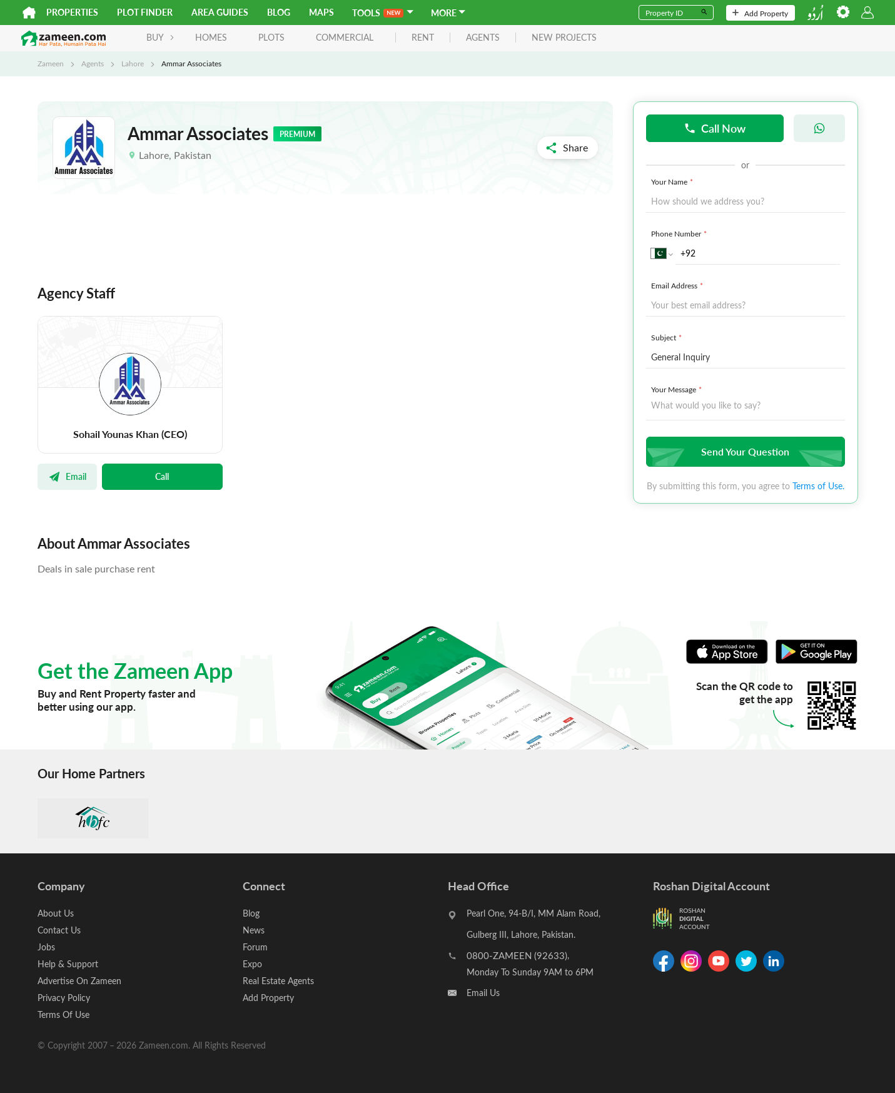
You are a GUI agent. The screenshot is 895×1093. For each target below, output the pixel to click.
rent (423, 38)
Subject (667, 337)
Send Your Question (744, 451)
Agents (92, 63)
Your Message (677, 389)
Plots (271, 37)
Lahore (132, 63)
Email (67, 476)
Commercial (344, 37)
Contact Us (59, 930)
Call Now (715, 128)
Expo (252, 964)
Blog (278, 12)
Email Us (483, 993)
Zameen (51, 63)
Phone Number (680, 233)
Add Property (760, 13)
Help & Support (68, 964)
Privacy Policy (64, 998)
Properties (72, 12)
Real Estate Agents (278, 981)
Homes (211, 37)
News (254, 930)
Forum (255, 947)
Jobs (46, 947)
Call (162, 476)
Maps (321, 12)
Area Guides (219, 12)
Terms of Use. (818, 486)
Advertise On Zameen (79, 981)
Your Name (673, 181)
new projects (564, 38)
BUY (160, 37)
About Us (56, 913)
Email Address (678, 285)
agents (483, 38)
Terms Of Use (63, 1014)
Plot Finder (145, 12)
